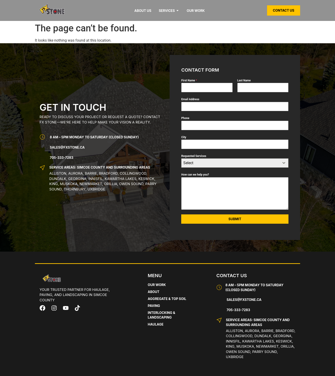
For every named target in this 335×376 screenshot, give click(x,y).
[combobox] (234, 163)
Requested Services (193, 156)
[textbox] (230, 163)
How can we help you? (195, 174)
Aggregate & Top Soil (167, 299)
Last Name (244, 80)
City (183, 137)
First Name (189, 80)
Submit (234, 219)
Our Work (157, 285)
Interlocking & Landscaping (161, 315)
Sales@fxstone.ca (67, 147)
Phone (185, 118)
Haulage (156, 324)
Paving (154, 306)
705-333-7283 (61, 158)
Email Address (190, 99)
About (153, 292)
